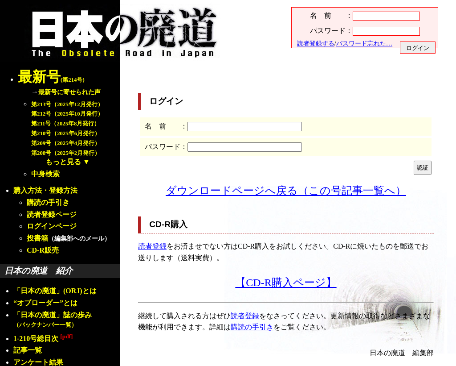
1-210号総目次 (43, 338)
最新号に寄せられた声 (69, 92)
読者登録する (315, 43)
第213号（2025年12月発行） (67, 104)
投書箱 (37, 238)
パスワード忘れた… (364, 43)
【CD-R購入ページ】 (285, 282)
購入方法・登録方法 (45, 190)
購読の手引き (48, 202)
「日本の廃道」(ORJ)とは (55, 291)
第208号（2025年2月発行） (65, 153)
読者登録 (152, 246)
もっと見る (63, 162)
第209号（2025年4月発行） (65, 143)
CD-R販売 (43, 250)
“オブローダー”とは (45, 303)
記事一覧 (27, 350)
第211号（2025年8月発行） (65, 124)
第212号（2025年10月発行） (67, 114)
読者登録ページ (52, 214)
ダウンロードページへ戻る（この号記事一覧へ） (286, 190)
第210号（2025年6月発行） (65, 133)
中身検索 (45, 174)
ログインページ (52, 226)
